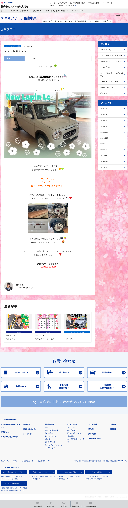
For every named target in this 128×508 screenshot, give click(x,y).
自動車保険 (70, 436)
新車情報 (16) (105, 49)
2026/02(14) (105, 120)
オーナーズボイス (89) (109, 81)
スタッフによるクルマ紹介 (55, 11)
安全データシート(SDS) (9, 461)
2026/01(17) (105, 126)
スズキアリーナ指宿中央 (19, 11)
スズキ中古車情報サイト (13, 484)
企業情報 (113, 424)
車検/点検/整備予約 (94, 438)
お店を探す (62, 3)
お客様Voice (5, 432)
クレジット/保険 (56, 5)
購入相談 (91, 429)
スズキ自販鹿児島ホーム (9, 419)
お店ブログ (37, 11)
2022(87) (104, 150)
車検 (46, 427)
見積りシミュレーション (41, 472)
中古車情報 (70, 5)
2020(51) (104, 161)
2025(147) (104, 132)
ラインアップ (107, 3)
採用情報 (113, 429)
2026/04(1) (104, 109)
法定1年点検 (49, 433)
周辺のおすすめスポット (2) (111, 61)
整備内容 (48, 439)
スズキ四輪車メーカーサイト (12, 472)
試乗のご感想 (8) (106, 87)
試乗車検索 (92, 434)
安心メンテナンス (50, 436)
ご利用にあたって (27, 461)
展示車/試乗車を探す (77, 3)
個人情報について (44, 461)
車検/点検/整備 (93, 3)
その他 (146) (105, 67)
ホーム (53, 3)
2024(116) (104, 138)
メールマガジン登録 (69, 472)
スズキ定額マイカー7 (73, 430)
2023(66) (104, 144)
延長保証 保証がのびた (74, 433)
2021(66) (104, 156)
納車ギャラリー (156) (108, 93)
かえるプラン (70, 427)
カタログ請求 (92, 424)
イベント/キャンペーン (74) (111, 55)
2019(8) (103, 167)
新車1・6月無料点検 (51, 430)
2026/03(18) (105, 114)
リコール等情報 (97, 472)
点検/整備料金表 (50, 442)
